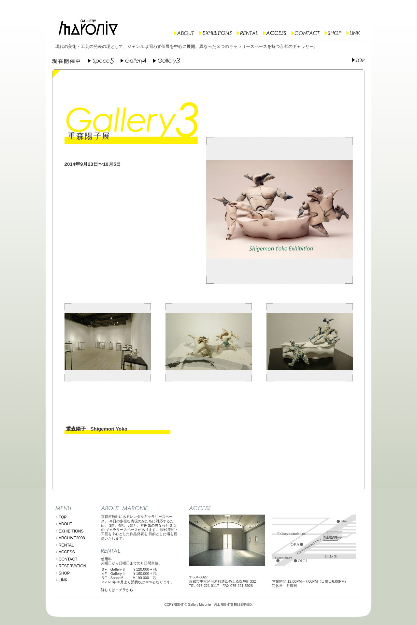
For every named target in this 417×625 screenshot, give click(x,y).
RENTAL (66, 545)
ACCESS (67, 552)
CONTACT (68, 559)
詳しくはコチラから (117, 590)
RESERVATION (72, 566)
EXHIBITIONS (71, 531)
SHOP (64, 573)
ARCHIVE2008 (72, 538)
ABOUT (65, 524)
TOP (63, 517)
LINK (63, 580)
